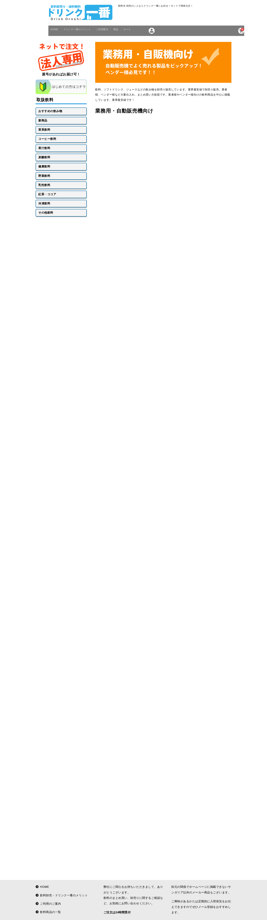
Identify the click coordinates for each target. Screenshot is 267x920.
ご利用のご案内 (48, 910)
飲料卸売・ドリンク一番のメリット (62, 901)
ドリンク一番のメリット (83, 41)
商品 (130, 41)
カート (144, 41)
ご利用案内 (113, 41)
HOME (56, 41)
